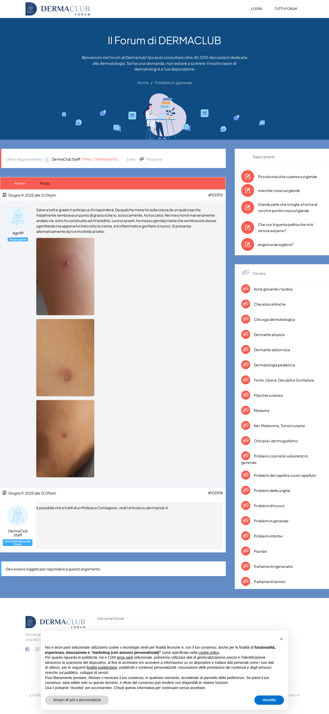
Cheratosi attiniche (269, 304)
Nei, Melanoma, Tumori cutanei (279, 425)
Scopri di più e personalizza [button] (77, 700)
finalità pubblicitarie (101, 667)
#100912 (215, 195)
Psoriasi (260, 551)
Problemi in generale (271, 520)
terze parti (125, 657)
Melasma (261, 410)
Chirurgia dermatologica (274, 319)
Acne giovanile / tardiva (272, 289)
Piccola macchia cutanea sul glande (287, 176)
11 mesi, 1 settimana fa (99, 159)
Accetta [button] (269, 700)
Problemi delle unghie (271, 490)
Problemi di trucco (268, 505)
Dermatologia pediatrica (274, 365)
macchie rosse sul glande (279, 190)
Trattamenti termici (269, 581)
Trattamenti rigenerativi (273, 566)
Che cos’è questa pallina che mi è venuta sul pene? (285, 227)
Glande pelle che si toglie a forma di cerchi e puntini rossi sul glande (287, 207)
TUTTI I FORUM (286, 9)
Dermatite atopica (268, 334)
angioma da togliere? (275, 244)
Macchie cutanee (268, 395)
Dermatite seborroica (271, 349)
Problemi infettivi (267, 536)
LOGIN (256, 9)
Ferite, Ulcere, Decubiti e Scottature (283, 380)
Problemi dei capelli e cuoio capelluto (284, 475)
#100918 (215, 493)
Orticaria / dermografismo (275, 440)
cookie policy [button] (208, 652)
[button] (281, 639)
